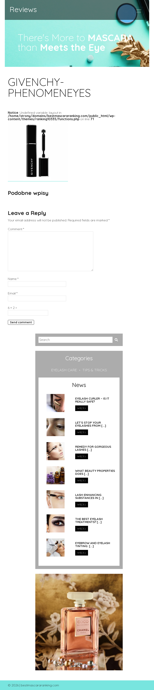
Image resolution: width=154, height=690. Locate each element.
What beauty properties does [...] (95, 472)
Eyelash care (64, 370)
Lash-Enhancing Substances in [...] (89, 496)
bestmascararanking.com (40, 685)
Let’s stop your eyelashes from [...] (90, 424)
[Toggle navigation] (138, 11)
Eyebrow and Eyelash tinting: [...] (92, 544)
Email (12, 293)
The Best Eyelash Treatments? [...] (89, 520)
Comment (16, 229)
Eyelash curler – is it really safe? (92, 400)
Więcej (81, 408)
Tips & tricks (94, 370)
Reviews (23, 9)
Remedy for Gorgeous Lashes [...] (93, 448)
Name (13, 279)
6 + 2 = (12, 308)
